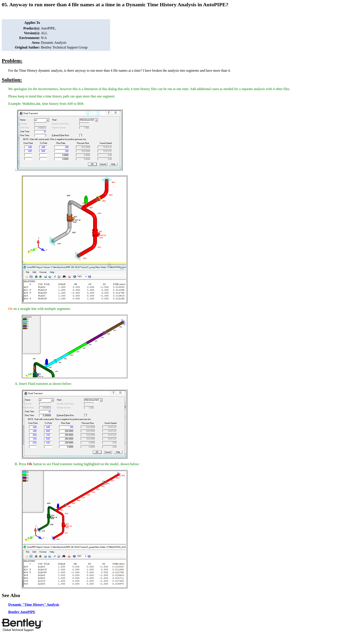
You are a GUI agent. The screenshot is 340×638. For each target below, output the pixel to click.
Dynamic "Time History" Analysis (33, 604)
